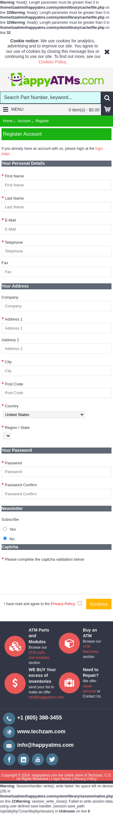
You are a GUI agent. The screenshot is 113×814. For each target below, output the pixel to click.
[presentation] (47, 574)
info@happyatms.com (46, 697)
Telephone (14, 242)
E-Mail (10, 220)
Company (10, 297)
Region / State (17, 427)
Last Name (14, 198)
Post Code (14, 384)
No (8, 538)
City (8, 362)
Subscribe (10, 519)
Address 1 (14, 319)
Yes (9, 529)
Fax (5, 263)
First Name (14, 176)
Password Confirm (21, 485)
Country (12, 406)
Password (13, 463)
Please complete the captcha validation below (44, 559)
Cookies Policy (52, 61)
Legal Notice (61, 779)
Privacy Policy (85, 779)
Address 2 (10, 340)
